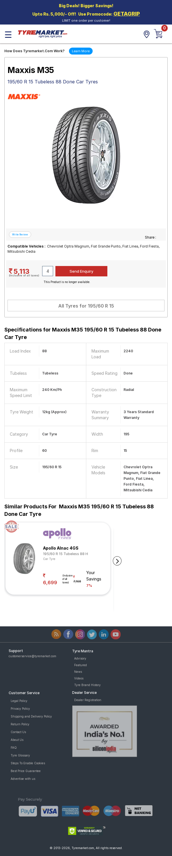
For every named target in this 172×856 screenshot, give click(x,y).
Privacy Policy (20, 708)
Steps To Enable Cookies (28, 763)
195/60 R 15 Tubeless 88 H (65, 554)
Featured (80, 665)
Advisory (80, 658)
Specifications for (82, 333)
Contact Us (18, 732)
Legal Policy (19, 701)
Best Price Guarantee (26, 771)
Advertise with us (23, 778)
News (78, 671)
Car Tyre (49, 559)
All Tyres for (86, 306)
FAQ (14, 747)
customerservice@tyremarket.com (32, 656)
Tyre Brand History (87, 685)
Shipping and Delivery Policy (31, 716)
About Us (17, 739)
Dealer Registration (87, 700)
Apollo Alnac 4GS (60, 548)
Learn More (81, 51)
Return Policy (20, 724)
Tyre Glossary (20, 755)
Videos (78, 678)
